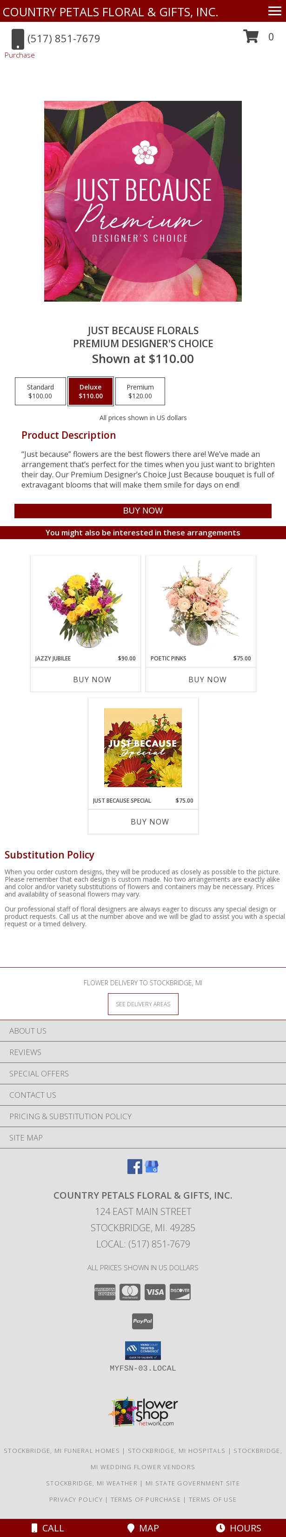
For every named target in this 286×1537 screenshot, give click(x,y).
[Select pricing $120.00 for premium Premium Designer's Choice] (140, 391)
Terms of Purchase (146, 1499)
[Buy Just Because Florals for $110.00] (143, 511)
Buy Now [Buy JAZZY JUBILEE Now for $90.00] (92, 679)
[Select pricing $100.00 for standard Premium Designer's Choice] (40, 391)
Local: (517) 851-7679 (143, 1244)
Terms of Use (213, 1499)
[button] (258, 39)
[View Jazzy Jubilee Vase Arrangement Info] (85, 605)
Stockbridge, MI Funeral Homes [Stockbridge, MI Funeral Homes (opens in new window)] (62, 1450)
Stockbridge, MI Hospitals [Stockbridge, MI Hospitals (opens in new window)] (177, 1450)
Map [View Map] (143, 1528)
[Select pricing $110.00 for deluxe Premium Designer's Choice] (91, 391)
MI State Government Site (193, 1483)
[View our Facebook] (134, 1171)
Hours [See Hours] (238, 1528)
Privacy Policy (76, 1499)
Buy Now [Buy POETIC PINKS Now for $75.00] (207, 679)
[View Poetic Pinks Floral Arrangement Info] (200, 605)
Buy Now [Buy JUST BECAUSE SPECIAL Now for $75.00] (150, 822)
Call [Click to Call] (48, 1528)
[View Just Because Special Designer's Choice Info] (143, 747)
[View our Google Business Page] (151, 1171)
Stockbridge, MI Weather (92, 1483)
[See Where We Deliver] (143, 1003)
